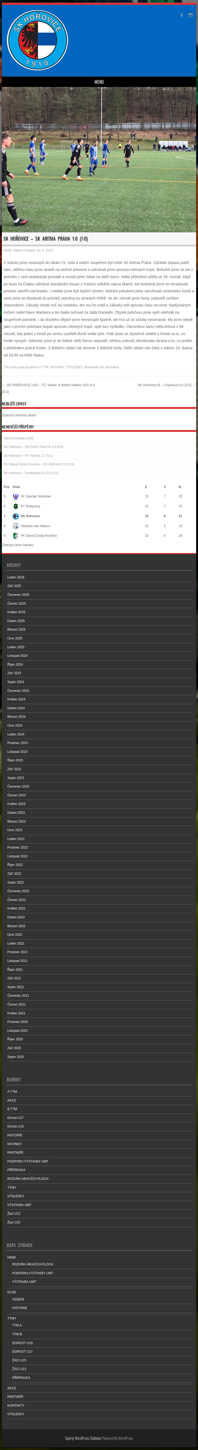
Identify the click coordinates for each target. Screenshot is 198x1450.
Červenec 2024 (18, 691)
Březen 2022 (16, 926)
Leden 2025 (15, 647)
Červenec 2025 (18, 595)
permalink (112, 367)
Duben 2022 (16, 917)
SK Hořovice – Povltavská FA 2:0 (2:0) (30, 473)
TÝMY (11, 1188)
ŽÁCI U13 (19, 1369)
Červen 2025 (16, 603)
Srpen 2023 (15, 778)
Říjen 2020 (15, 1039)
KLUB (11, 1292)
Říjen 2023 (15, 760)
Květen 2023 (16, 804)
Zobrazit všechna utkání (19, 415)
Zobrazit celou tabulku (17, 545)
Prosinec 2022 (17, 847)
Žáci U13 (13, 1213)
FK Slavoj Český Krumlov (35, 536)
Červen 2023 (16, 795)
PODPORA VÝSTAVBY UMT (27, 1161)
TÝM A (17, 1325)
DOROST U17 (22, 1351)
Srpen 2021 (15, 987)
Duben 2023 (16, 813)
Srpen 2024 (15, 682)
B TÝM (12, 1109)
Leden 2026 (15, 577)
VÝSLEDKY (74, 367)
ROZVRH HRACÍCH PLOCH (27, 1179)
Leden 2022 (15, 943)
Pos (6, 487)
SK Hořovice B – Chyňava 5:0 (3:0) (167, 385)
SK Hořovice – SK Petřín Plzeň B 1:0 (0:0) (33, 447)
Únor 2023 (14, 830)
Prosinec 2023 (17, 743)
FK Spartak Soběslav (32, 496)
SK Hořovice (26, 516)
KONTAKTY (15, 1405)
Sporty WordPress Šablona (83, 1438)
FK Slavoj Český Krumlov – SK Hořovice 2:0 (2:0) (38, 464)
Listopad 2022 (17, 856)
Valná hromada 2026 (18, 438)
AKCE (11, 1100)
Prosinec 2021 (17, 952)
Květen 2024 (16, 699)
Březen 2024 (16, 717)
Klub (16, 487)
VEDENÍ (18, 1299)
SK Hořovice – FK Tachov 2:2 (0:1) (28, 456)
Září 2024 (14, 673)
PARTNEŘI (15, 1152)
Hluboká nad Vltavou (31, 526)
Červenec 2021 (18, 996)
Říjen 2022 (15, 865)
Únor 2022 (14, 935)
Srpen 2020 (15, 1057)
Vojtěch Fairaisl (24, 250)
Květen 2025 (16, 612)
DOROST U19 (22, 1343)
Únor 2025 (14, 638)
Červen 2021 (16, 1004)
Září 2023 (14, 769)
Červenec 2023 (18, 786)
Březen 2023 (16, 821)
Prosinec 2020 (17, 1022)
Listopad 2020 (17, 1031)
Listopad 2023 (17, 752)
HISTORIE (14, 1135)
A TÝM (43, 367)
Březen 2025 (16, 629)
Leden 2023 (15, 839)
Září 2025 (14, 586)
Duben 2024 (16, 708)
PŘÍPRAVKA (16, 1170)
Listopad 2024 (17, 656)
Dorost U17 (15, 1118)
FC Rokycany (26, 506)
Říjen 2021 (15, 970)
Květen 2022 (16, 908)
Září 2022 (14, 874)
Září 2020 (14, 1048)
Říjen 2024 (15, 664)
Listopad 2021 (17, 961)
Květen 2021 (16, 1013)
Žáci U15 (13, 1222)
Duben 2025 (16, 621)
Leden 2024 (15, 734)
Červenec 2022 (18, 891)
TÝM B (17, 1334)
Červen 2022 (16, 900)
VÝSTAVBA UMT (19, 1205)
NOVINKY (57, 367)
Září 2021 (14, 978)
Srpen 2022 (15, 882)
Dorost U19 (15, 1126)
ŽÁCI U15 (19, 1360)
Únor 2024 (14, 725)
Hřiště (11, 1257)
